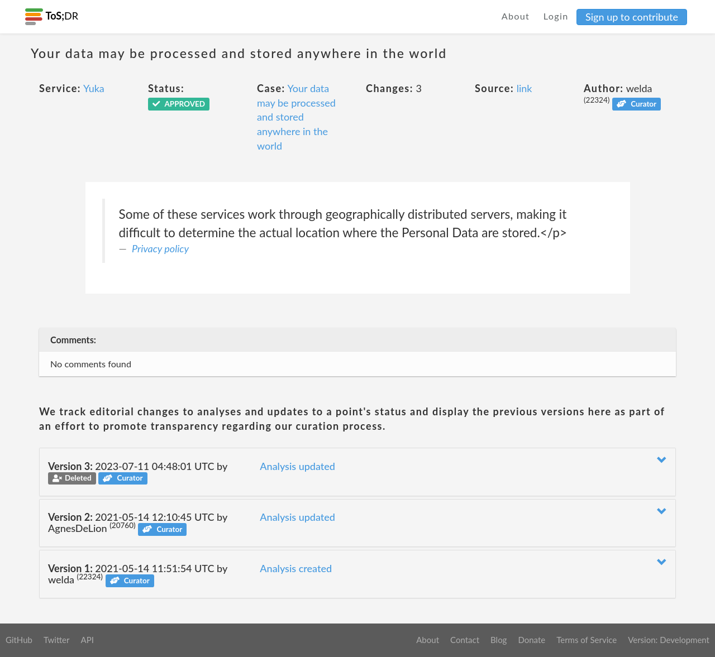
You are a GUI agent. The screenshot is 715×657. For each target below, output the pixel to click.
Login (556, 16)
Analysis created (296, 568)
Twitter (57, 640)
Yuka (93, 88)
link (524, 88)
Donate (531, 640)
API (86, 640)
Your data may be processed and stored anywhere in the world (296, 117)
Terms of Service (586, 640)
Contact (464, 640)
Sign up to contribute (631, 17)
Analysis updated (297, 466)
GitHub (19, 640)
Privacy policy (160, 248)
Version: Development (668, 640)
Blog (498, 640)
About (516, 16)
